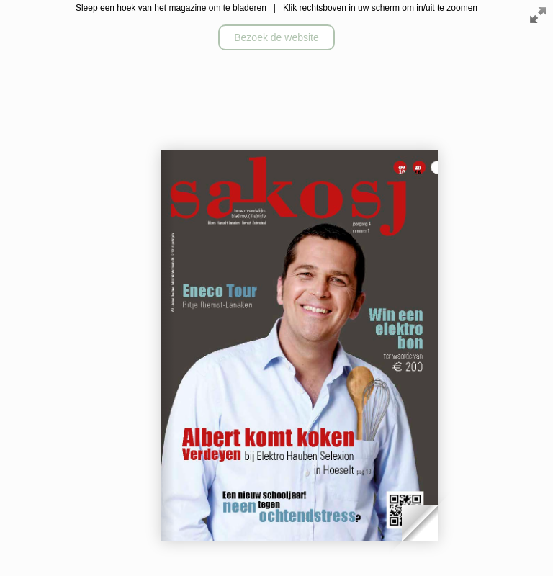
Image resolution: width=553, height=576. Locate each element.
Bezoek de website (276, 37)
